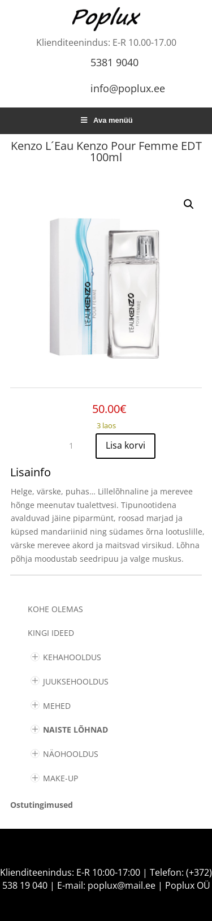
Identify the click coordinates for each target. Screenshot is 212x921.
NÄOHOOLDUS (70, 753)
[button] (189, 204)
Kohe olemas (55, 609)
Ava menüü (105, 120)
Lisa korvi (125, 445)
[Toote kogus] (75, 446)
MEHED (57, 705)
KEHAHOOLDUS (72, 657)
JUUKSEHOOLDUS (76, 681)
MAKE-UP (60, 778)
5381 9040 (114, 62)
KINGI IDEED (51, 632)
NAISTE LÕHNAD (75, 729)
